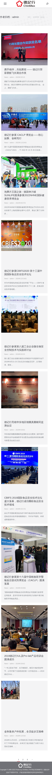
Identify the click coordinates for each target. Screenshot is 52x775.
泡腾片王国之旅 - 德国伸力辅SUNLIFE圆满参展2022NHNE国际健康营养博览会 (24, 195)
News (6, 77)
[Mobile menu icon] (5, 3)
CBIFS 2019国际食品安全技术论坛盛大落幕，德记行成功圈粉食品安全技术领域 (24, 501)
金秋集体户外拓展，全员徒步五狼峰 (24, 731)
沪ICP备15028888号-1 (35, 770)
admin (15, 17)
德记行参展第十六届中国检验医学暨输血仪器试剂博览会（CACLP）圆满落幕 (24, 580)
